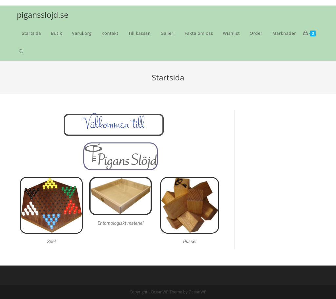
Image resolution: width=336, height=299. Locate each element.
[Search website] (21, 51)
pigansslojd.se (42, 14)
